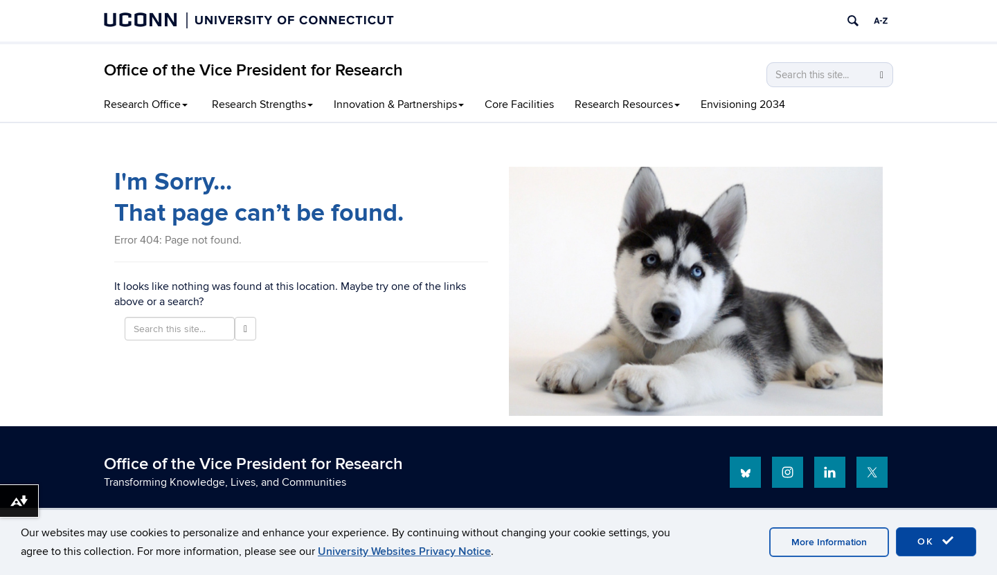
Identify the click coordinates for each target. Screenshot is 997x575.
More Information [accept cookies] (829, 542)
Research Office (146, 104)
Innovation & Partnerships (399, 104)
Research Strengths (262, 104)
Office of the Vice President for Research (253, 70)
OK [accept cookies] (936, 541)
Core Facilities (519, 104)
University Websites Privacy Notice (404, 551)
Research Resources (627, 104)
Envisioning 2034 (743, 104)
